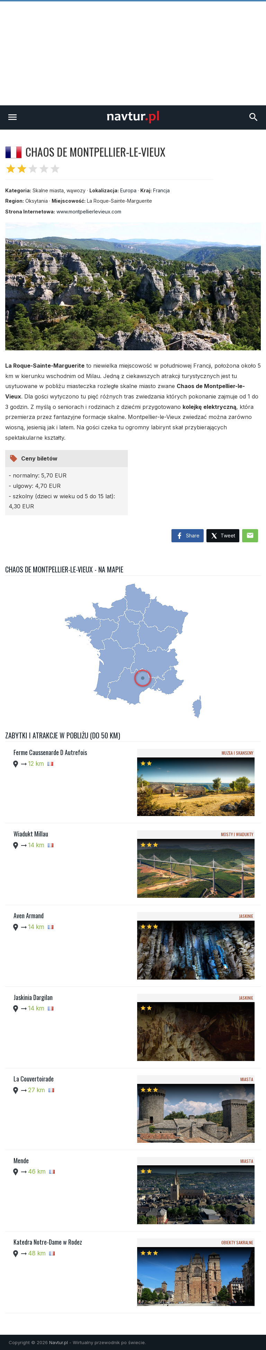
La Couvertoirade (34, 1078)
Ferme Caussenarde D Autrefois (50, 752)
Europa (128, 190)
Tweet (223, 536)
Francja (161, 190)
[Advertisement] (133, 53)
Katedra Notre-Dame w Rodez (48, 1241)
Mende (21, 1160)
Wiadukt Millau (31, 833)
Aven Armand (29, 915)
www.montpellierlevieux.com (88, 211)
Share (188, 536)
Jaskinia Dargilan (33, 997)
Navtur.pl (58, 1342)
